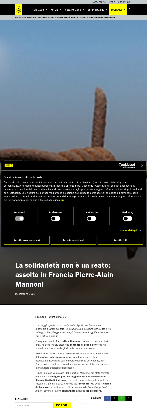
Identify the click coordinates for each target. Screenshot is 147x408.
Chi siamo (41, 9)
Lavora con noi (99, 2)
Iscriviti (62, 405)
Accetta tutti (120, 240)
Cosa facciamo (75, 9)
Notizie (56, 9)
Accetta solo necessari (26, 240)
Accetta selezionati (73, 240)
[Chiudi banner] (142, 165)
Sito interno (124, 2)
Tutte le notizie (29, 17)
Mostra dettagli (128, 230)
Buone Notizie (44, 17)
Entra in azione (98, 9)
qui (63, 200)
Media (112, 2)
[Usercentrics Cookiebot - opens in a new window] (121, 165)
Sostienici (118, 9)
